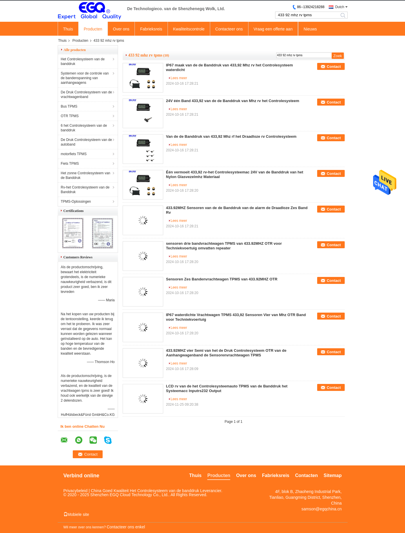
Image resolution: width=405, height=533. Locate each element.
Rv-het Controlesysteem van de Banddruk (85, 189)
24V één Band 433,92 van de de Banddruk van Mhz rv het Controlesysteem (232, 101)
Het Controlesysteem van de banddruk (83, 61)
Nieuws (310, 29)
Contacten (306, 475)
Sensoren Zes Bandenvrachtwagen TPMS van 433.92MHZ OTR (221, 279)
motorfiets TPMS (74, 154)
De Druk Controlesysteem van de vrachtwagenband (86, 94)
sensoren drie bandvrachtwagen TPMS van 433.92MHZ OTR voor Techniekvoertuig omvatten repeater (224, 245)
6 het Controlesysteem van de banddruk (84, 128)
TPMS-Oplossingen (76, 202)
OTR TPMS (70, 116)
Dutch (339, 7)
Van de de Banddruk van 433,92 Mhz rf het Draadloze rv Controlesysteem (231, 136)
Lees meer (179, 78)
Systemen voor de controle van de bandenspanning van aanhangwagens (85, 78)
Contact (334, 66)
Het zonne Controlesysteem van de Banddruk (85, 175)
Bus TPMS (69, 106)
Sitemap (333, 475)
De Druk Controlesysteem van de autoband (86, 142)
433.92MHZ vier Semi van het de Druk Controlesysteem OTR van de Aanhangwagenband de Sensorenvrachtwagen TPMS (226, 352)
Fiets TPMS (70, 164)
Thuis (68, 29)
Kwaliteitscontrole (189, 29)
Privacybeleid (75, 490)
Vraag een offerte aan (273, 29)
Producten (93, 29)
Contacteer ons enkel (126, 527)
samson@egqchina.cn (322, 509)
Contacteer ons (229, 29)
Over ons (121, 29)
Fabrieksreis (151, 29)
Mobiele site (76, 514)
